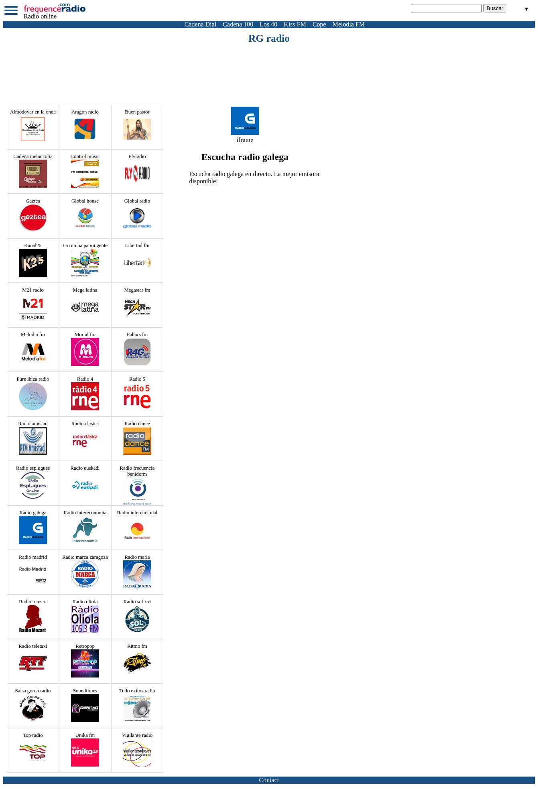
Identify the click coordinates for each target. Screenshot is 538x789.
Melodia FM (349, 24)
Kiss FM (295, 24)
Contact (269, 780)
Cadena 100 (238, 24)
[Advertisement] (269, 67)
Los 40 (268, 24)
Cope (319, 24)
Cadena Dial (201, 24)
